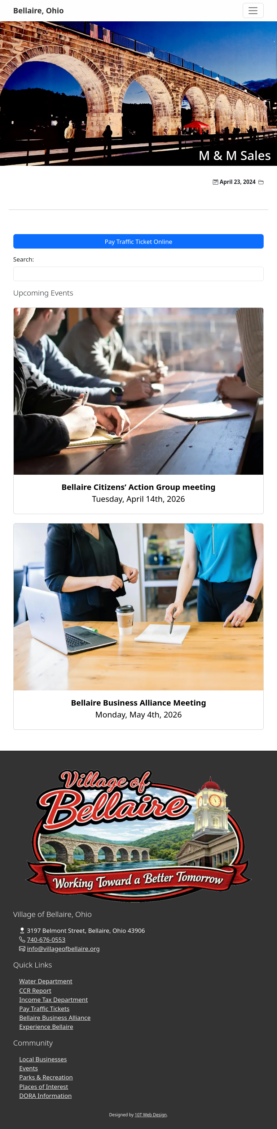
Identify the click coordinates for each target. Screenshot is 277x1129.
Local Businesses (43, 1059)
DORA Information (45, 1095)
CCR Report (35, 990)
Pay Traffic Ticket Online (138, 241)
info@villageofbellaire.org (63, 948)
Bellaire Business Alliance (55, 1017)
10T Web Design (151, 1114)
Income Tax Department (53, 999)
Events (28, 1068)
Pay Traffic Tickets (44, 1008)
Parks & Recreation (46, 1077)
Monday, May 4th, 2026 (138, 708)
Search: (23, 259)
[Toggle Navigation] (253, 10)
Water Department (45, 981)
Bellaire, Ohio (38, 10)
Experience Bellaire (46, 1026)
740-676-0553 (46, 939)
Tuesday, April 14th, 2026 (138, 492)
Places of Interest (43, 1086)
